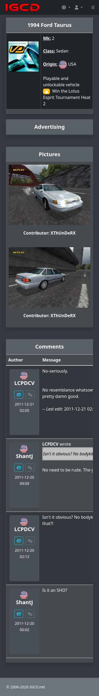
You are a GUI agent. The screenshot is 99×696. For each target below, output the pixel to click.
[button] (66, 7)
